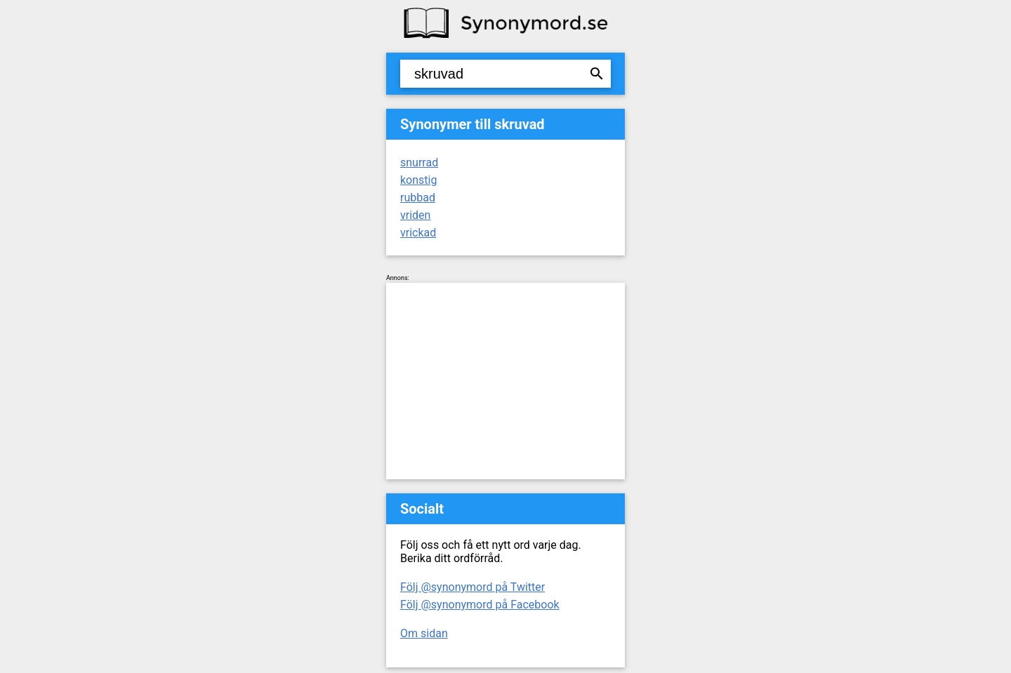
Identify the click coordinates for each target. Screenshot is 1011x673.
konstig (418, 180)
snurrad (419, 162)
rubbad (417, 197)
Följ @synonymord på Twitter (472, 587)
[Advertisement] (505, 381)
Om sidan (424, 633)
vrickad (418, 232)
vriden (415, 215)
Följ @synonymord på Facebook (480, 604)
